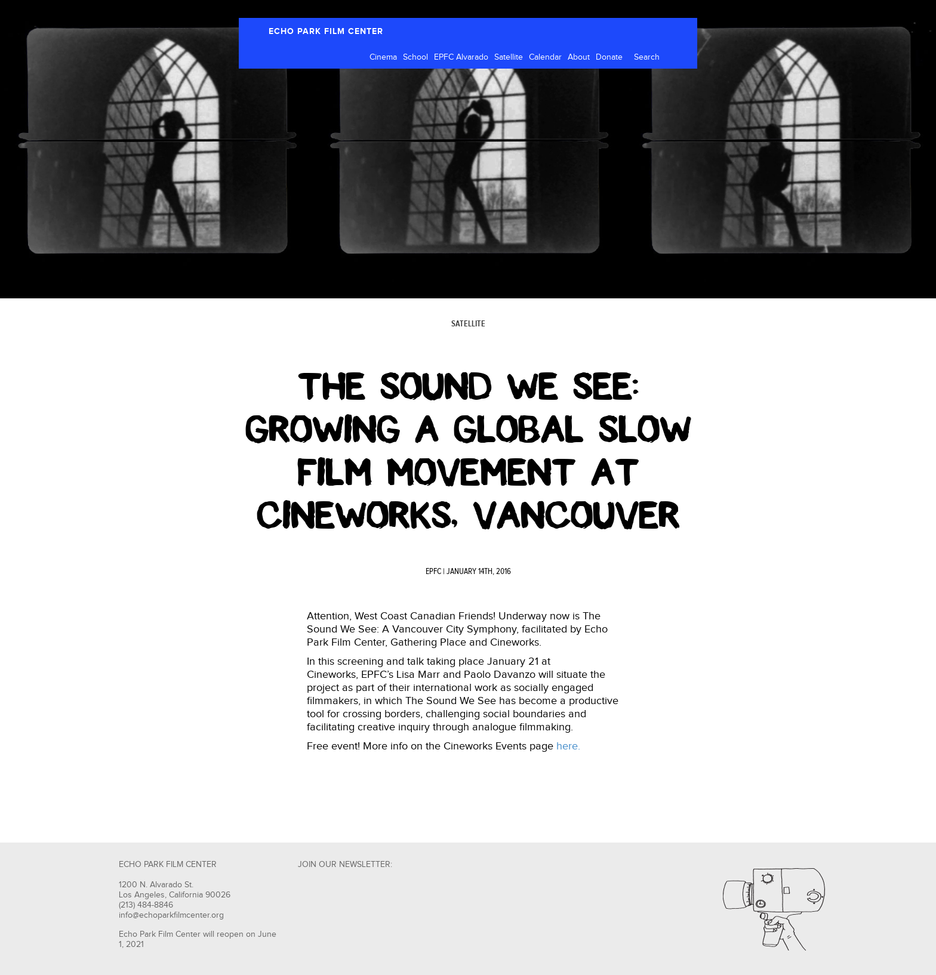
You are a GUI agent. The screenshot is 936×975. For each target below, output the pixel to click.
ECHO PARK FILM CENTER (326, 31)
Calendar (545, 57)
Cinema (383, 57)
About (579, 57)
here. (568, 746)
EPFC (433, 571)
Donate (609, 57)
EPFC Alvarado (461, 57)
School (415, 57)
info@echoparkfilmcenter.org (171, 915)
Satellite (508, 57)
